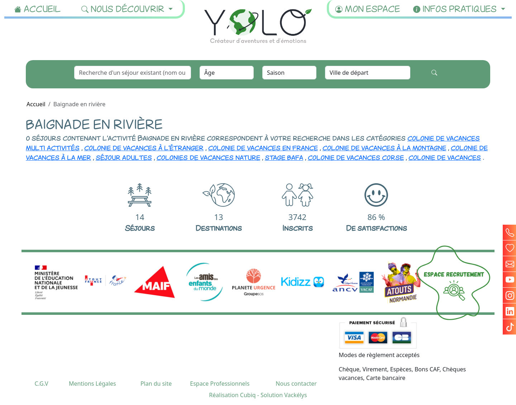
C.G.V (41, 383)
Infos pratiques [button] (456, 8)
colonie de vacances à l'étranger (144, 147)
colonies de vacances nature (208, 156)
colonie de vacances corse (356, 156)
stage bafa (284, 156)
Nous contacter (296, 383)
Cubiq (248, 395)
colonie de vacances (444, 156)
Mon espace (367, 8)
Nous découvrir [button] (123, 8)
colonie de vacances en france (263, 147)
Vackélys (295, 395)
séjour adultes (124, 156)
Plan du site (156, 383)
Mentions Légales (92, 383)
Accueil (37, 8)
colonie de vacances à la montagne (384, 147)
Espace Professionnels (219, 383)
